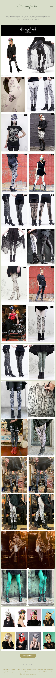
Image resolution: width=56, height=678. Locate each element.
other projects (28, 656)
